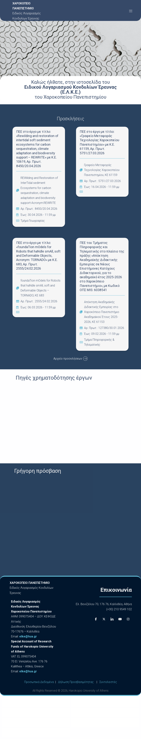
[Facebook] (96, 619)
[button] (131, 11)
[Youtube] (120, 619)
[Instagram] (128, 619)
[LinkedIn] (112, 619)
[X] (104, 619)
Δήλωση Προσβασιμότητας (76, 682)
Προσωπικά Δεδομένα (39, 682)
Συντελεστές (108, 682)
